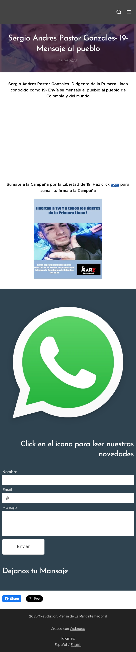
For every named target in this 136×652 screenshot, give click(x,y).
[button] (119, 12)
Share (12, 599)
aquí (115, 184)
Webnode (77, 629)
